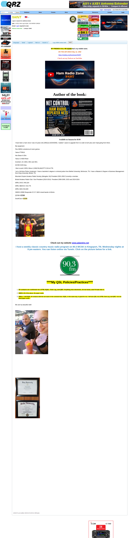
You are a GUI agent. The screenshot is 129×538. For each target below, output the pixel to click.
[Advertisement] (44, 520)
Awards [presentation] (45, 42)
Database (26, 12)
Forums (53, 12)
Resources (95, 12)
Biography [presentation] (16, 42)
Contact (110, 12)
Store (66, 12)
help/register (107, 9)
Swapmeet (80, 12)
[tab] (16, 42)
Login (122, 12)
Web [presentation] (37, 42)
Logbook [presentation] (30, 42)
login (101, 9)
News (40, 12)
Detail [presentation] (23, 42)
